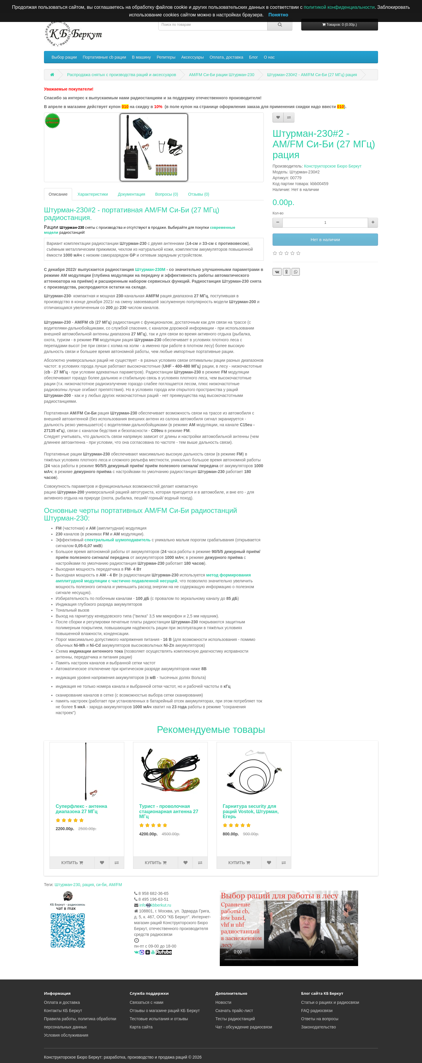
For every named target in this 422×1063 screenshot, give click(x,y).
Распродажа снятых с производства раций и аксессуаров (121, 74)
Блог (253, 57)
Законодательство (318, 1027)
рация (88, 884)
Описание (58, 194)
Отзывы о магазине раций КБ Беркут (165, 1010)
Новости (223, 1002)
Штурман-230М (150, 269)
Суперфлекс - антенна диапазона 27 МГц (81, 809)
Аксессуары (192, 57)
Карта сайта (141, 1027)
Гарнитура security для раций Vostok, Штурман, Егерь (251, 811)
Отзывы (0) (198, 194)
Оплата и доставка (62, 1002)
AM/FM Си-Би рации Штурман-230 (221, 74)
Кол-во (278, 213)
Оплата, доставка (226, 57)
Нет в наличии (325, 239)
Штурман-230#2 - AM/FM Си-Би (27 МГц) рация (312, 74)
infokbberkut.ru (155, 905)
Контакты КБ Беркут (63, 1010)
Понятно (278, 14)
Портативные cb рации (104, 57)
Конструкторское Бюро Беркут (332, 166)
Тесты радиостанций (235, 1018)
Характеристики (92, 194)
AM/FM (115, 884)
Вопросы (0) (166, 194)
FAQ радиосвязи (317, 1010)
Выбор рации (64, 57)
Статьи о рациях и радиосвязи (330, 1002)
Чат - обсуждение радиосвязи (243, 1027)
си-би (101, 884)
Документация (131, 194)
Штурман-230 (67, 884)
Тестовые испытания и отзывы (159, 1018)
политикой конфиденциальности (339, 7)
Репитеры (166, 57)
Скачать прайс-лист (234, 1010)
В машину (141, 57)
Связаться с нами (147, 1002)
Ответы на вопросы (319, 1018)
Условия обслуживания (66, 1035)
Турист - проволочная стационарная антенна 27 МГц (168, 811)
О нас (269, 57)
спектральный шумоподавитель (117, 540)
